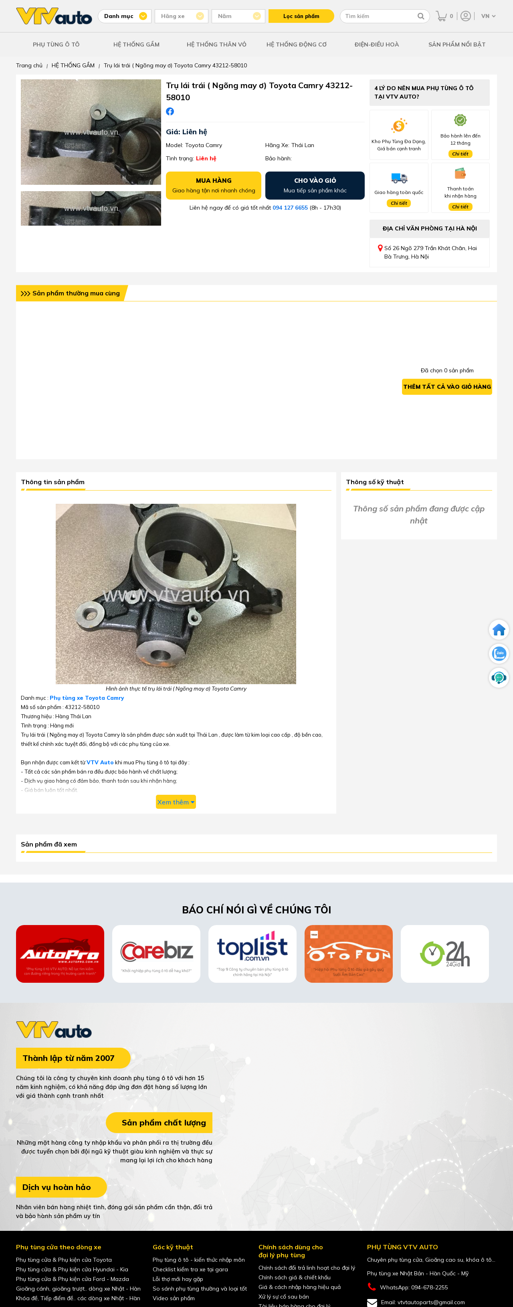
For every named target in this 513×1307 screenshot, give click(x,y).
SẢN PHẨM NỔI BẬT (457, 44)
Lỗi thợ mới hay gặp (178, 1279)
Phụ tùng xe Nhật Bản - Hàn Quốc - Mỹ (418, 1273)
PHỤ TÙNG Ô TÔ (56, 44)
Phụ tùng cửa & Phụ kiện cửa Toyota (64, 1259)
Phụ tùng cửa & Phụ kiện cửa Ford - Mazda (72, 1279)
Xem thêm (176, 802)
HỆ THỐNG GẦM (136, 44)
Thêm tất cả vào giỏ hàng (447, 386)
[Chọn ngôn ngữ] (488, 16)
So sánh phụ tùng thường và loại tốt (200, 1288)
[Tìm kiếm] (421, 16)
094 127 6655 (290, 207)
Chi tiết (460, 154)
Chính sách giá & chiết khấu (295, 1277)
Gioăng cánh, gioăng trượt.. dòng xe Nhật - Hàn (78, 1288)
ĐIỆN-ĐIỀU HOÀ (377, 44)
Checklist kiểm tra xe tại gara (190, 1269)
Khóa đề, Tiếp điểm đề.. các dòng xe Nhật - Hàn (78, 1298)
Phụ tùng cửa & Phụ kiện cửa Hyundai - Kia (72, 1269)
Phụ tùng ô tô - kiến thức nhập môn (199, 1259)
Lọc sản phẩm (301, 16)
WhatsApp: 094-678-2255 (407, 1287)
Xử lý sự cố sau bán (284, 1296)
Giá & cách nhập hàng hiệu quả (300, 1287)
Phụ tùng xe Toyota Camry (87, 698)
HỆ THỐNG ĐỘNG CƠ (297, 44)
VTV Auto (100, 762)
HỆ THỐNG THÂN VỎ (216, 44)
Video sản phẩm (174, 1298)
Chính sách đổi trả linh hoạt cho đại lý (307, 1267)
